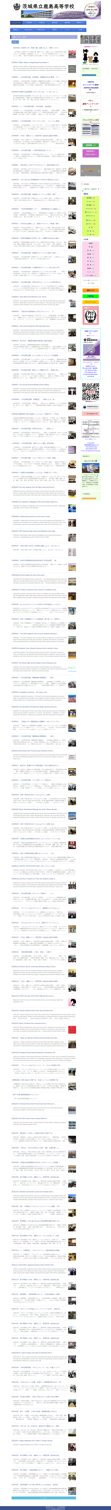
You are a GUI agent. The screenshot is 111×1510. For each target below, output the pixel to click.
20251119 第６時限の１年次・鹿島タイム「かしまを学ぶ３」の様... (36, 1235)
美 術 (89, 250)
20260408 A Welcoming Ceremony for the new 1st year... (31, 516)
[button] (82, 170)
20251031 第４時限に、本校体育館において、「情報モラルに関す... (36, 1470)
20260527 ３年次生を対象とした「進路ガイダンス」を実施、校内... (36, 223)
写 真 (89, 261)
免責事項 (62, 1507)
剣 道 (89, 231)
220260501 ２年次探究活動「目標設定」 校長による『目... (34, 399)
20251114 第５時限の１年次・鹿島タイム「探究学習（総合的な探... (36, 1279)
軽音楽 (89, 268)
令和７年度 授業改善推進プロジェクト (26, 1094)
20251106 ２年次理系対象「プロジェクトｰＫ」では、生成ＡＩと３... (36, 1367)
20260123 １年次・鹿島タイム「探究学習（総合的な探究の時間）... (36, 937)
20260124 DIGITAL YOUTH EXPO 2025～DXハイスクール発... (33, 866)
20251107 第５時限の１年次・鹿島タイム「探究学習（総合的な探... (36, 1338)
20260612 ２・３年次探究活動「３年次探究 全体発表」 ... (33, 106)
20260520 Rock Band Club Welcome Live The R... (29, 297)
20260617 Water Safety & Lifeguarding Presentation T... (31, 62)
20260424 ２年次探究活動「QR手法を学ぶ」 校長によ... (33, 428)
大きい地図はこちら (90, 439)
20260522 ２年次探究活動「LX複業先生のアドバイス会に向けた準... (36, 267)
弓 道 (89, 234)
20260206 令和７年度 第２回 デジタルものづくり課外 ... (32, 795)
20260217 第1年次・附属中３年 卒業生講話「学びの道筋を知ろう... (36, 765)
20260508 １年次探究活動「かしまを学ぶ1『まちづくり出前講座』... (36, 355)
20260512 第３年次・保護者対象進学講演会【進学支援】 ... (36, 341)
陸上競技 (89, 205)
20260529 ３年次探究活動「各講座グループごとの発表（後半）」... (36, 194)
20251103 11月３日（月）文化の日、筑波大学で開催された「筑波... (36, 1426)
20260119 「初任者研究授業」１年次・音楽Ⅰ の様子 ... (37, 952)
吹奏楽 (91, 243)
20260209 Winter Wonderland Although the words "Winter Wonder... (35, 809)
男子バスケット (89, 212)
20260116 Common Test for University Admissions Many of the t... (34, 966)
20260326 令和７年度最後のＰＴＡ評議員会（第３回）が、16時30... (36, 619)
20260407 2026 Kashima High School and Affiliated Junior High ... (34, 531)
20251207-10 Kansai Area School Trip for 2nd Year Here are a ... (34, 1104)
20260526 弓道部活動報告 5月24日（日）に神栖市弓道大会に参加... (36, 238)
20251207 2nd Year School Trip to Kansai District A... (30, 1118)
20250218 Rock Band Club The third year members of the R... (33, 751)
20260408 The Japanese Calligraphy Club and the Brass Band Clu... (35, 502)
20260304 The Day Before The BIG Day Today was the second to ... (35, 707)
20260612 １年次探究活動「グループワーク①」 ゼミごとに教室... (36, 121)
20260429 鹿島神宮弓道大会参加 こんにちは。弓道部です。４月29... (35, 414)
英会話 (89, 254)
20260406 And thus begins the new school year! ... (30, 575)
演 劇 (91, 247)
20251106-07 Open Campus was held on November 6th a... (32, 1353)
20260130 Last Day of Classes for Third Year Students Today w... (34, 879)
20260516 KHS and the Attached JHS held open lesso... (31, 326)
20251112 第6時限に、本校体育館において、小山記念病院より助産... (36, 1294)
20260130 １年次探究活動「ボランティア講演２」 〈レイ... (33, 893)
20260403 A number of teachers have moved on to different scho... (34, 590)
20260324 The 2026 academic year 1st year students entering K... (35, 633)
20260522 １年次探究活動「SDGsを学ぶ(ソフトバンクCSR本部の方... (37, 282)
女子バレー (89, 224)
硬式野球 (89, 198)
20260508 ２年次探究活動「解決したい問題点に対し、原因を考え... (36, 370)
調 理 (89, 265)
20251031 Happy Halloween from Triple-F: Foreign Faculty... (32, 1440)
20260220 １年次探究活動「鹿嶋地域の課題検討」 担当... (33, 736)
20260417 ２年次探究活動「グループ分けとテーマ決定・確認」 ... (35, 458)
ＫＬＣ (89, 272)
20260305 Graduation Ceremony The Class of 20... (30, 692)
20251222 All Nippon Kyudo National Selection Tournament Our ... (34, 1052)
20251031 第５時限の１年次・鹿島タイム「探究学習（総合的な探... (36, 1455)
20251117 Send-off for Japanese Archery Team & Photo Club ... (33, 1265)
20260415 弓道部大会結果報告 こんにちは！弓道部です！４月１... (35, 472)
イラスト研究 (89, 275)
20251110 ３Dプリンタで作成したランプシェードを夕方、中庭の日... (36, 1309)
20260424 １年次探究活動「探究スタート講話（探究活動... (33, 443)
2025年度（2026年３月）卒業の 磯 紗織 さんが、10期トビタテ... (35, 48)
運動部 (86, 194)
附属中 (90, 308)
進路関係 (90, 151)
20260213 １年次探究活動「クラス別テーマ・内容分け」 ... (33, 780)
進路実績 (89, 145)
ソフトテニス (89, 208)
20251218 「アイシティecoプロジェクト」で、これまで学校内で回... (36, 1065)
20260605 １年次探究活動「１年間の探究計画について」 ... (33, 150)
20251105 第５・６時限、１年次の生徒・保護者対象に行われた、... (36, 1411)
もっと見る (44, 1498)
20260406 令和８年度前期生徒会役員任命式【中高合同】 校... (34, 560)
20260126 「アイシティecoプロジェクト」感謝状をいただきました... (36, 908)
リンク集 (57, 1507)
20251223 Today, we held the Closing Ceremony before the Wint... (35, 1038)
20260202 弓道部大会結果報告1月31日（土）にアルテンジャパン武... (36, 838)
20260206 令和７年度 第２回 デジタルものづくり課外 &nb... (33, 824)
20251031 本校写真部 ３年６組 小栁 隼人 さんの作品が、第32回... (35, 1484)
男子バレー (89, 220)
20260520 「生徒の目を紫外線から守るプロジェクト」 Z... (33, 311)
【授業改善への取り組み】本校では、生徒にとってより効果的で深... (35, 1080)
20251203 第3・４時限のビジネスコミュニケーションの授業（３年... (36, 1206)
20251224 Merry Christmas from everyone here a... (29, 1023)
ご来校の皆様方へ (91, 154)
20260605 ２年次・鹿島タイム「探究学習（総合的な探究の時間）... (36, 136)
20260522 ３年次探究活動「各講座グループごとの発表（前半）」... (36, 253)
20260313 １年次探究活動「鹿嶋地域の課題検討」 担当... (33, 677)
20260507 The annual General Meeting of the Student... (31, 384)
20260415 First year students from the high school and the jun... (33, 487)
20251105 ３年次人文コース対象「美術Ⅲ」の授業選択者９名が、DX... (37, 1382)
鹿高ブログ (91, 290)
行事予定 (91, 296)
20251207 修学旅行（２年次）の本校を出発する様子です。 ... (34, 1133)
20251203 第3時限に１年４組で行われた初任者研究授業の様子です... (36, 1221)
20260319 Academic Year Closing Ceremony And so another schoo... (35, 648)
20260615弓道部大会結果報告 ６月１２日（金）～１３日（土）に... (35, 92)
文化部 (86, 239)
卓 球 (91, 227)
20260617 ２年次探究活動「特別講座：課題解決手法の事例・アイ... (36, 77)
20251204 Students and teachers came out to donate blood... (33, 1192)
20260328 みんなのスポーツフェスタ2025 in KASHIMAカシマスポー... (37, 604)
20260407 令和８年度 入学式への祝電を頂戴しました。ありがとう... (36, 546)
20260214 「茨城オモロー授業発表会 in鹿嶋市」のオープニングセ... (36, 721)
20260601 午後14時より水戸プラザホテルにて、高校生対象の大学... (36, 165)
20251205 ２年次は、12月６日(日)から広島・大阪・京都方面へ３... (36, 1148)
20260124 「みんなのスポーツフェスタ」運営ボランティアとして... (36, 923)
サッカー (89, 201)
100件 (15, 42)
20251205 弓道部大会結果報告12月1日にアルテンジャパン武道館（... (36, 1162)
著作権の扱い (50, 1507)
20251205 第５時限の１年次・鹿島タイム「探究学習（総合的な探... (36, 1177)
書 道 (89, 257)
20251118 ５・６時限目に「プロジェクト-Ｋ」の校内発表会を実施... (36, 1250)
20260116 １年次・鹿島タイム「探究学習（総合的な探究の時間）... (36, 981)
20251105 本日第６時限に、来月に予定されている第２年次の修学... (36, 1397)
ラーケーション (90, 302)
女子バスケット (90, 215)
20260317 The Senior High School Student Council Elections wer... (34, 663)
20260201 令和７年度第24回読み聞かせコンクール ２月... (33, 853)
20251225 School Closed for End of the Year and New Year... (33, 1010)
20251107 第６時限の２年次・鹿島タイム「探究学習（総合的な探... (36, 1323)
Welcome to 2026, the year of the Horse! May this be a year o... (33, 996)
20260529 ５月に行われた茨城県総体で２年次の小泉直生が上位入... (36, 179)
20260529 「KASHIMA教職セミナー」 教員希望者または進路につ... (36, 209)
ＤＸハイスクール (88, 85)
